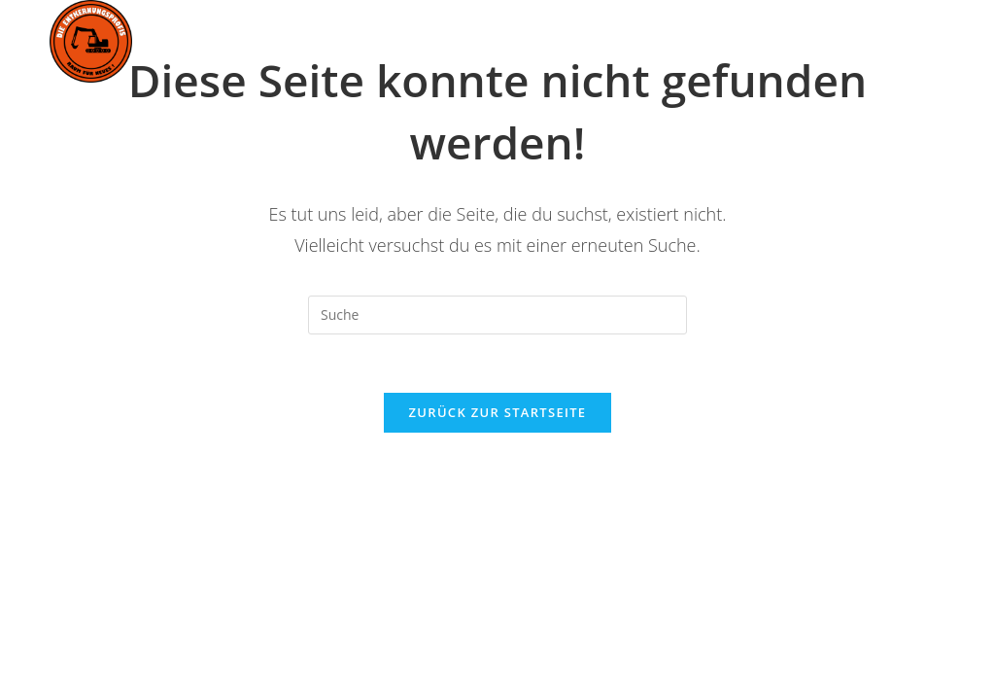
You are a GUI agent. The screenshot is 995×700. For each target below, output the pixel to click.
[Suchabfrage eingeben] (497, 315)
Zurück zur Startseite (498, 412)
